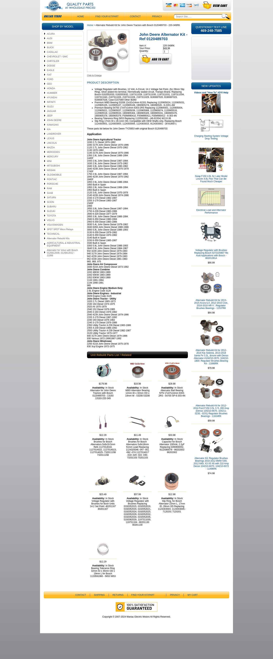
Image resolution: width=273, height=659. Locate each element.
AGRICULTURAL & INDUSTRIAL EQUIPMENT (63, 252)
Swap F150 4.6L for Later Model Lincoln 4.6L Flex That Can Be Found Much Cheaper (211, 186)
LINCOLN (52, 150)
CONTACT (135, 24)
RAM (49, 196)
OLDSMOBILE (54, 182)
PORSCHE (52, 191)
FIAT (49, 82)
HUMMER (52, 100)
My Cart (192, 620)
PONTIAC (52, 187)
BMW (49, 50)
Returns (118, 620)
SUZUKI (51, 218)
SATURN (51, 205)
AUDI (49, 46)
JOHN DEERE (54, 128)
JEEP (50, 123)
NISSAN (51, 178)
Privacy (157, 24)
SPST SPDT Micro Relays (60, 237)
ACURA (51, 41)
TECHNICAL (53, 241)
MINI (49, 168)
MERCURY (52, 164)
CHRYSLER (53, 68)
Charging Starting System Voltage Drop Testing (211, 145)
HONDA (51, 96)
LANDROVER (54, 141)
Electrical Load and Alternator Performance (211, 219)
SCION (50, 209)
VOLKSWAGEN (55, 232)
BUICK (50, 55)
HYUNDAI (52, 105)
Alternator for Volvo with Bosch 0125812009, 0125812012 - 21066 (62, 260)
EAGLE (50, 78)
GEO (49, 91)
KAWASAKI (53, 132)
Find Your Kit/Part (106, 24)
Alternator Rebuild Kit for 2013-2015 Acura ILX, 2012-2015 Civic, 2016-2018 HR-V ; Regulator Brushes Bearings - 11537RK (211, 311)
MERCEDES (53, 159)
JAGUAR (51, 118)
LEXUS (50, 146)
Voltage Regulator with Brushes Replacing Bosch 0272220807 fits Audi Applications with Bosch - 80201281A (211, 261)
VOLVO (50, 228)
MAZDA (51, 155)
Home (90, 32)
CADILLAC (52, 59)
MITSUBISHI (53, 173)
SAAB (50, 200)
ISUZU (50, 114)
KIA (48, 137)
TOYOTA (51, 223)
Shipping (99, 620)
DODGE (51, 73)
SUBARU (51, 214)
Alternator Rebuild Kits (58, 246)
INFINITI (51, 109)
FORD (50, 87)
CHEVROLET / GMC (57, 64)
